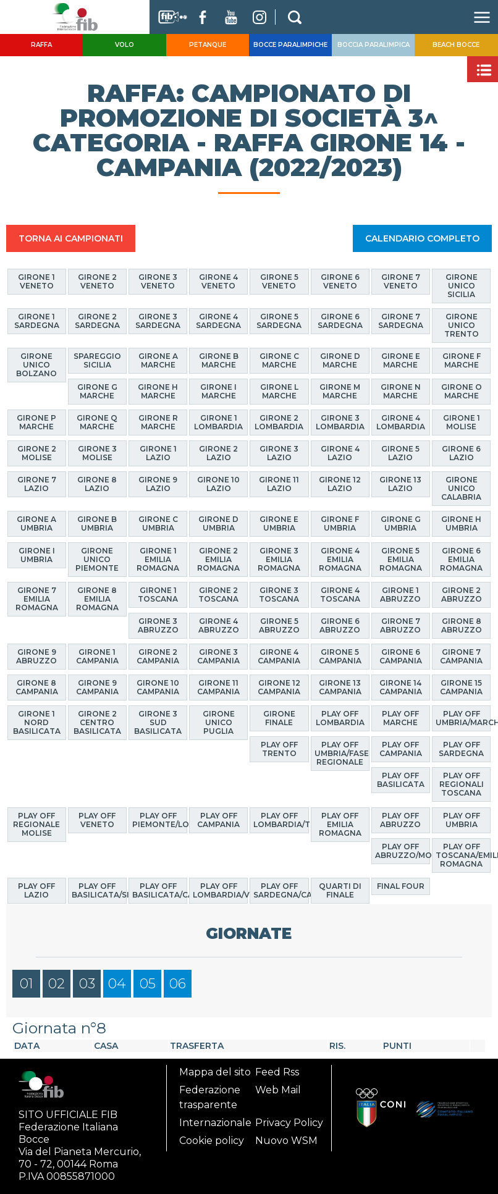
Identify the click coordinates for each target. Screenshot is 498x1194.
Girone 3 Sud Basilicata (158, 722)
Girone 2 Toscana (218, 594)
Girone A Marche (158, 360)
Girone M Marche (339, 391)
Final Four (400, 886)
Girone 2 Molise (36, 453)
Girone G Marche (97, 391)
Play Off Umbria (461, 820)
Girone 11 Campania (218, 687)
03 (87, 983)
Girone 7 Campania (461, 656)
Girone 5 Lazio (400, 453)
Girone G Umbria (401, 523)
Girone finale (279, 718)
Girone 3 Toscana (279, 594)
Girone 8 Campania (36, 687)
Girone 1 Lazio (158, 453)
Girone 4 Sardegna (218, 321)
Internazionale (215, 1123)
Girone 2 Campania (158, 656)
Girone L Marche (279, 391)
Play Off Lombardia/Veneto (220, 890)
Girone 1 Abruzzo (400, 594)
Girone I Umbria (37, 555)
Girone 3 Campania (218, 656)
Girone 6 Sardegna (340, 321)
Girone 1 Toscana (158, 594)
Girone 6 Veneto (340, 281)
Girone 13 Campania (340, 687)
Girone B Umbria (97, 523)
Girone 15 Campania (461, 687)
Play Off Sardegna (461, 749)
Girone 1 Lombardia (218, 422)
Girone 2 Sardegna (97, 321)
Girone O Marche (461, 391)
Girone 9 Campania (97, 687)
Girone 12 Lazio (340, 484)
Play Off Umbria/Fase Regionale (341, 753)
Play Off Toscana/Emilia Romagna (463, 855)
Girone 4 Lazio (340, 453)
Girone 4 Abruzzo (218, 625)
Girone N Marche (401, 391)
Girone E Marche (400, 360)
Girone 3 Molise (97, 453)
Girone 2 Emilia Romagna (218, 559)
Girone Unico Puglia (219, 722)
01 (26, 983)
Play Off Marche (400, 718)
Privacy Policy (289, 1123)
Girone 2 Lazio (218, 453)
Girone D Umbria (218, 523)
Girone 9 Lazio (157, 484)
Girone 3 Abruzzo (158, 625)
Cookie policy (211, 1140)
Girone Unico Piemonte (97, 559)
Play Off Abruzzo (400, 820)
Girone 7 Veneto (400, 281)
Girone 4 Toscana (340, 594)
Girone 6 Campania (400, 656)
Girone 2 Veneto (97, 281)
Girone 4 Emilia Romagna (340, 559)
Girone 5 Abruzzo (279, 625)
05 (148, 983)
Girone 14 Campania (400, 687)
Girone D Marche (340, 360)
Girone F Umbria (340, 523)
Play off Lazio (36, 890)
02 (56, 983)
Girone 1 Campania (97, 656)
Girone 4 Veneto (218, 281)
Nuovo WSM (286, 1140)
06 (177, 983)
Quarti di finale (340, 890)
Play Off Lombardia (340, 718)
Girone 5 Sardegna (279, 321)
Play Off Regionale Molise (36, 824)
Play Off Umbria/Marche (463, 718)
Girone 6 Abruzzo (339, 625)
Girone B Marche (218, 360)
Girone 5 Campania (340, 656)
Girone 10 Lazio (218, 484)
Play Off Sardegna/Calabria (280, 890)
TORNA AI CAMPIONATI (71, 238)
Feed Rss (277, 1072)
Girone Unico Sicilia (461, 285)
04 (117, 983)
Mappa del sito (215, 1072)
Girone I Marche (218, 391)
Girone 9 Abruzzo (36, 656)
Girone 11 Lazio (279, 484)
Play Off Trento (279, 749)
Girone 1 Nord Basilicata (37, 722)
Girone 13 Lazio (400, 484)
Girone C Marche (279, 360)
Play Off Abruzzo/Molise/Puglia (402, 851)
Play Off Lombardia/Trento (280, 820)
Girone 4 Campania (279, 656)
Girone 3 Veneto (157, 281)
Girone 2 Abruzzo (461, 594)
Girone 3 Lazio (279, 453)
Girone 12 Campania (279, 687)
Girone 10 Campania (158, 687)
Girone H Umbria (461, 523)
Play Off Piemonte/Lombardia (159, 820)
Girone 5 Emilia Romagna (400, 559)
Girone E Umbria (279, 523)
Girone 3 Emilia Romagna (279, 559)
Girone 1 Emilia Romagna (158, 559)
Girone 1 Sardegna (36, 321)
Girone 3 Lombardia (340, 422)
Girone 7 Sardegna (400, 321)
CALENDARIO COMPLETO (422, 238)
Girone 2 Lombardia (279, 422)
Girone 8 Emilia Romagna (97, 599)
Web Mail (278, 1090)
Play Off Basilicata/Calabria (159, 890)
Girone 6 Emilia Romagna (461, 559)
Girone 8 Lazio (97, 484)
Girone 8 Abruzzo (461, 625)
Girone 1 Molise (461, 422)
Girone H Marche (158, 391)
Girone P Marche (36, 422)
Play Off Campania (400, 749)
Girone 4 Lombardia (400, 422)
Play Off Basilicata (400, 780)
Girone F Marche (461, 360)
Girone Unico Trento (461, 325)
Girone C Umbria (158, 523)
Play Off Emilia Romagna (340, 824)
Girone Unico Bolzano (36, 364)
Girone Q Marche (97, 422)
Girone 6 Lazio (461, 453)
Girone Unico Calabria (461, 488)
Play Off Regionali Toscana (461, 784)
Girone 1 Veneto (36, 281)
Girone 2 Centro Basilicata (97, 722)
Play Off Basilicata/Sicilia (99, 890)
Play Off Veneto (97, 820)
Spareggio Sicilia (97, 360)
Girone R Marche (158, 422)
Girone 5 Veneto (279, 281)
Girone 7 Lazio (36, 484)
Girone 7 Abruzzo (400, 625)
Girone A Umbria (36, 523)
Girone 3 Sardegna (157, 321)
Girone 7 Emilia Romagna (36, 599)
